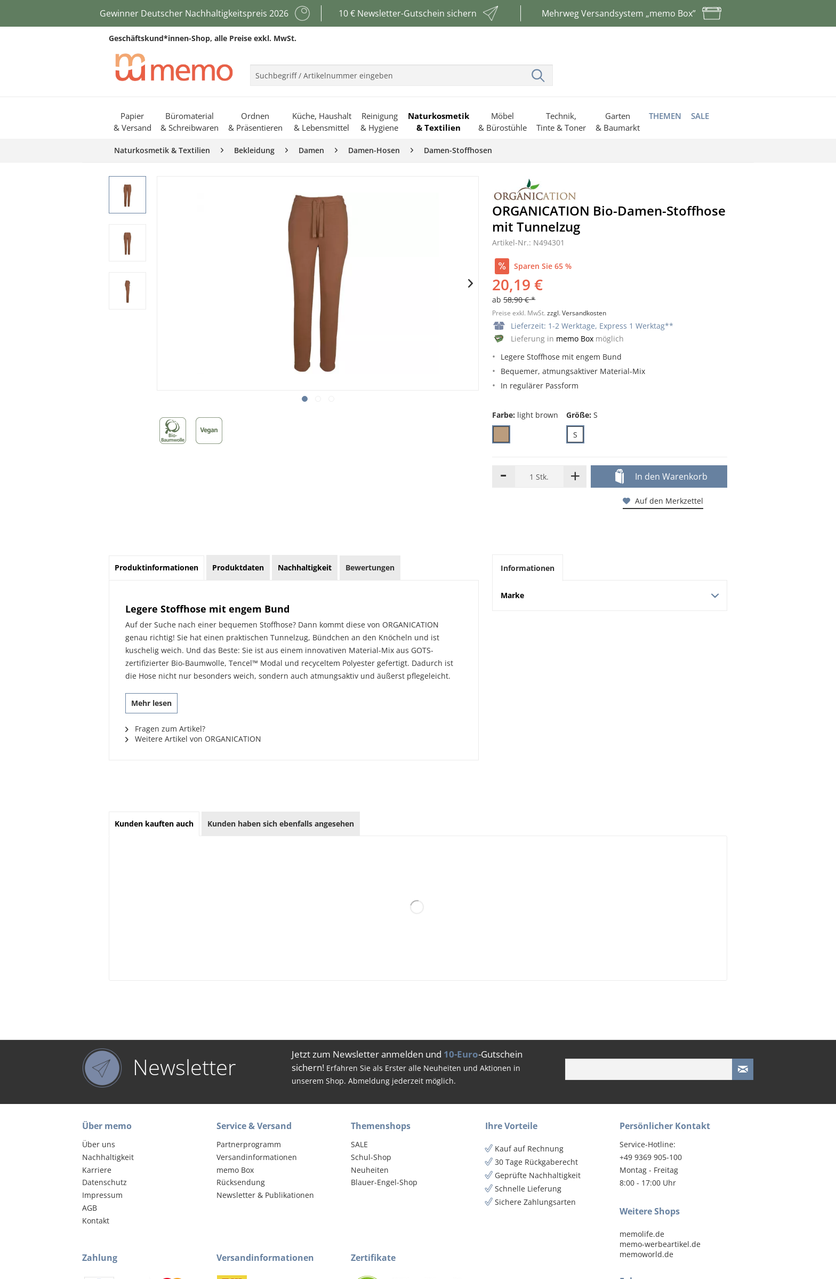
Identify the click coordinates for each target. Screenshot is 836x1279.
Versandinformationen (256, 1157)
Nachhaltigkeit (108, 1157)
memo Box (574, 338)
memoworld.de (646, 1254)
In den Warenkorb (661, 477)
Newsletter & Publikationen (265, 1195)
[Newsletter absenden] (742, 1069)
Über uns (98, 1144)
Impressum (102, 1195)
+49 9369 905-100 (651, 1157)
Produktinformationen (156, 567)
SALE (359, 1144)
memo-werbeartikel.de (660, 1244)
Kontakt (95, 1221)
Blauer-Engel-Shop (384, 1182)
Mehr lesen (151, 703)
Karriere (96, 1170)
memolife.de (642, 1234)
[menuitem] (401, 71)
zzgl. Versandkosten (576, 312)
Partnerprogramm (248, 1144)
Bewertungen (370, 567)
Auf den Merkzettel (663, 501)
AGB (89, 1208)
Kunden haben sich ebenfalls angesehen (280, 824)
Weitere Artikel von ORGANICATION (193, 739)
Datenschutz (104, 1182)
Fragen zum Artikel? (165, 729)
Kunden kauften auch (154, 824)
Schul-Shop (371, 1157)
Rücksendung (240, 1182)
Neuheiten (370, 1170)
